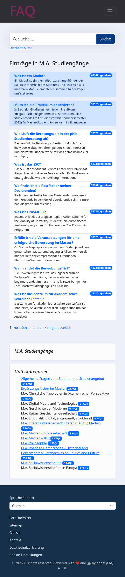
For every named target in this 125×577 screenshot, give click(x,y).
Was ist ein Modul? (29, 76)
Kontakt (15, 540)
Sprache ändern (21, 497)
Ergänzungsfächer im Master (43, 388)
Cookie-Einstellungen (25, 555)
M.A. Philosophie (34, 443)
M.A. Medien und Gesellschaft (44, 433)
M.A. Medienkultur (35, 438)
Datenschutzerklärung (26, 547)
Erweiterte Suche (20, 48)
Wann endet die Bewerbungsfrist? (42, 268)
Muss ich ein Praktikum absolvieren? (44, 105)
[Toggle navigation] (110, 11)
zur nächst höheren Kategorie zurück (42, 327)
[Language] (62, 506)
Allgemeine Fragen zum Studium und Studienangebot (62, 378)
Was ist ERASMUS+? (30, 212)
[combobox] (62, 39)
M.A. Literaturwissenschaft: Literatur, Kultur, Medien (61, 423)
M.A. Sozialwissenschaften (41, 463)
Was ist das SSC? (27, 164)
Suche (105, 39)
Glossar (15, 532)
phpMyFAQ (104, 563)
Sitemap (15, 525)
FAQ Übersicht (20, 518)
